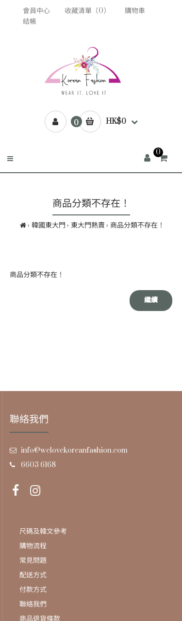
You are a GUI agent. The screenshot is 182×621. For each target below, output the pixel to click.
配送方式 (33, 575)
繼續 (151, 300)
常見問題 (33, 560)
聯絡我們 (33, 604)
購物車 (135, 11)
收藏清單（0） (87, 11)
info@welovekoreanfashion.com (74, 450)
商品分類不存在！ (137, 225)
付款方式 (33, 589)
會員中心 (36, 11)
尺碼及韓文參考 (43, 531)
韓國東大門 (49, 225)
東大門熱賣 (88, 225)
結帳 (29, 21)
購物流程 (33, 546)
